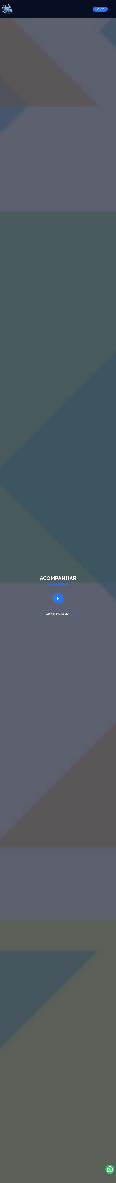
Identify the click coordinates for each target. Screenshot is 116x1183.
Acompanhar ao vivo (58, 614)
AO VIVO (100, 9)
